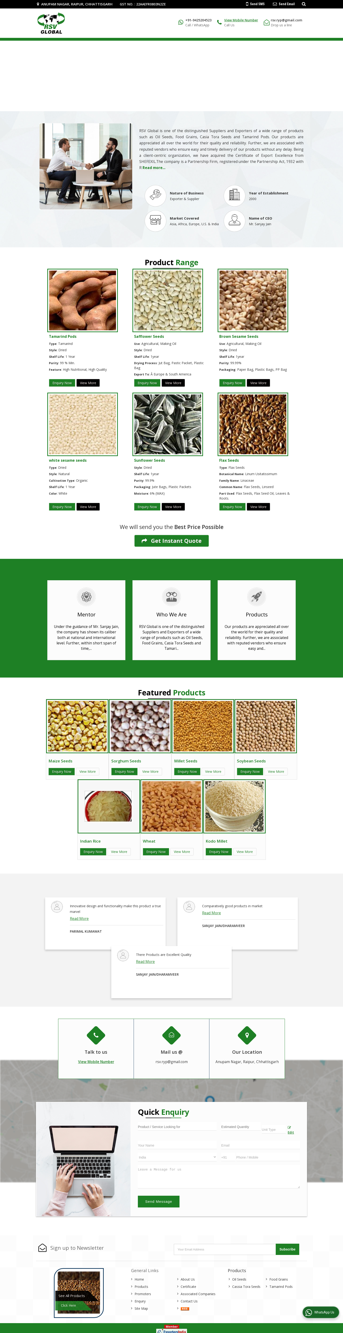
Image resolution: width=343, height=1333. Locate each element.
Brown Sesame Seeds (238, 336)
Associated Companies (198, 1294)
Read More (79, 918)
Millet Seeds (185, 761)
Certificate (188, 1286)
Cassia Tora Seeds (246, 1286)
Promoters (143, 1294)
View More (88, 383)
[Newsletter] (225, 1249)
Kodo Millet (216, 841)
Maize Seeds (60, 761)
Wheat (149, 841)
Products (141, 1286)
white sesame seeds (68, 460)
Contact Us (189, 1301)
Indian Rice (90, 841)
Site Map (141, 1308)
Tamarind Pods (62, 336)
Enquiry (140, 1301)
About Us (188, 1279)
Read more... (154, 167)
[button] (241, 20)
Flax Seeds (229, 460)
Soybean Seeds (251, 761)
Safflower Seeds (149, 336)
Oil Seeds (239, 1279)
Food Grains (278, 1279)
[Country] (177, 1157)
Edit (291, 1130)
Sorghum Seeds (126, 761)
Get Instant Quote (172, 540)
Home (139, 1279)
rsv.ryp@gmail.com (286, 20)
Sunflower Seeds (149, 460)
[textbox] (274, 1129)
